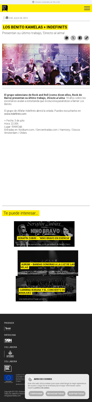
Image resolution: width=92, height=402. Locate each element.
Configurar (36, 394)
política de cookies (42, 388)
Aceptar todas (76, 394)
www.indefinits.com (15, 113)
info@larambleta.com (12, 396)
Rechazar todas (55, 394)
